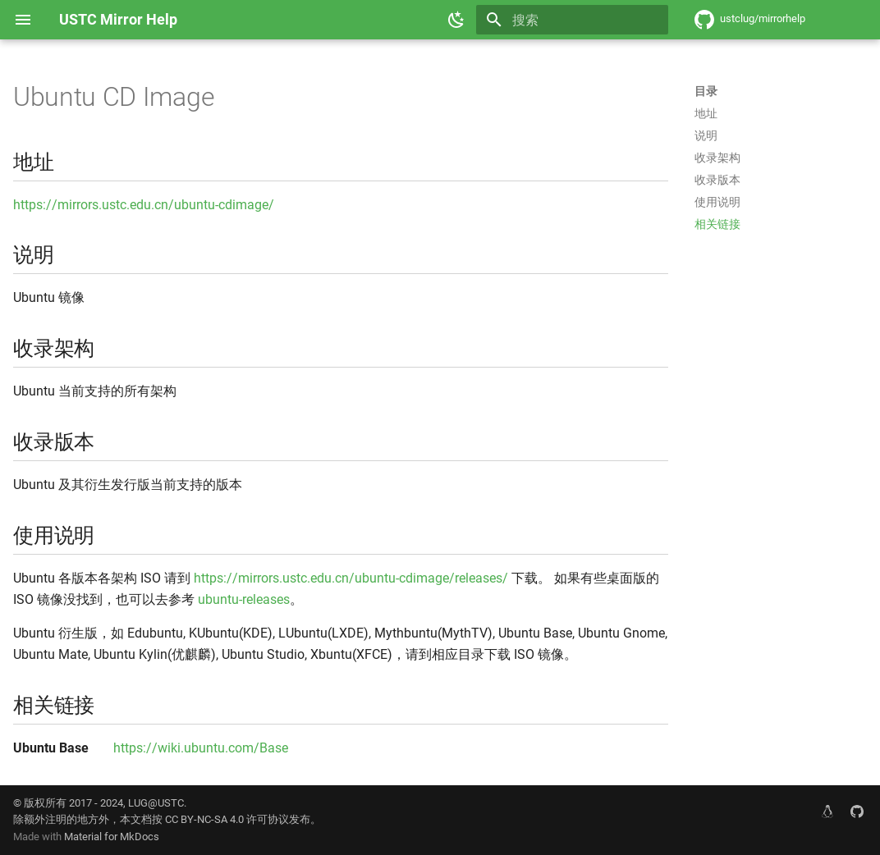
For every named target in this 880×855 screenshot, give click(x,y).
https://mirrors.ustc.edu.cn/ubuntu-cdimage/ (143, 205)
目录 (705, 91)
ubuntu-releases (244, 599)
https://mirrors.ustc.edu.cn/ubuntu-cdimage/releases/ (351, 578)
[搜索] (572, 19)
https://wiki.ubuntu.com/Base (200, 748)
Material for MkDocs (111, 836)
